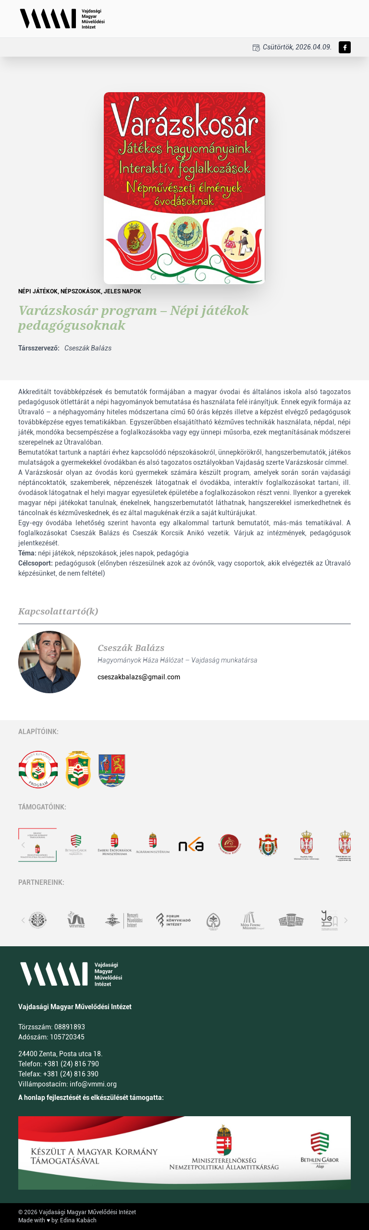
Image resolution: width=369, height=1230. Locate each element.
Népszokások (81, 291)
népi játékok (38, 291)
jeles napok (122, 291)
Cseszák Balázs (131, 647)
